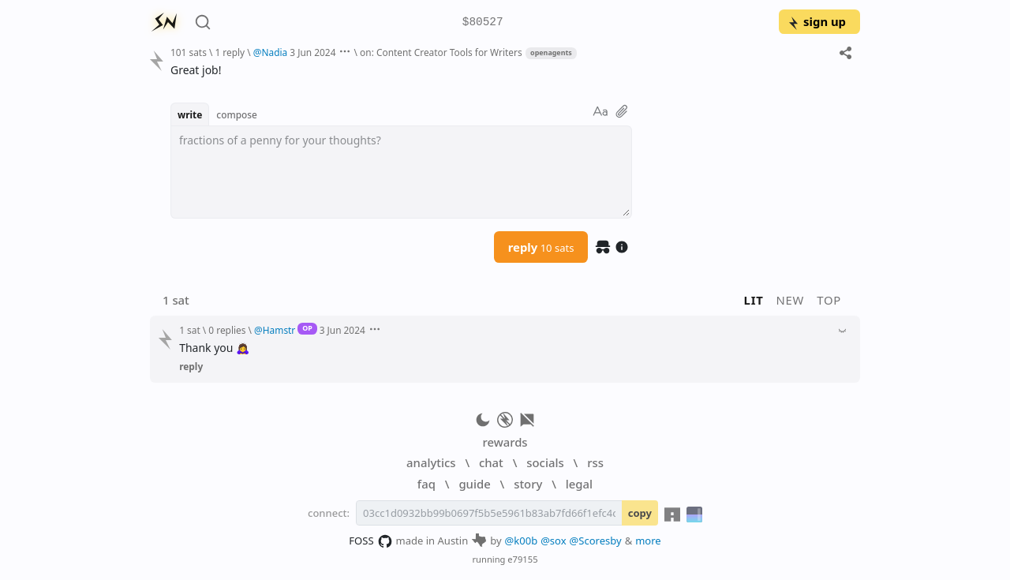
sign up (816, 21)
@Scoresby (596, 540)
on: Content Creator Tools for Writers (441, 52)
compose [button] (236, 114)
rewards (504, 442)
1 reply (230, 52)
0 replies (226, 330)
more (648, 540)
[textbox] (401, 172)
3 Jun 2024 (312, 52)
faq (426, 484)
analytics (430, 462)
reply (541, 247)
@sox (553, 540)
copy (640, 513)
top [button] (829, 300)
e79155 (522, 559)
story (528, 484)
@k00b (521, 540)
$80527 (482, 22)
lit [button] (754, 300)
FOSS (370, 541)
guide (474, 484)
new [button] (790, 300)
